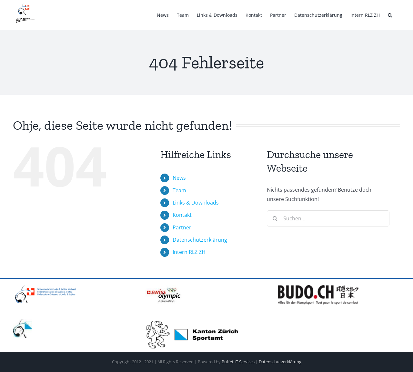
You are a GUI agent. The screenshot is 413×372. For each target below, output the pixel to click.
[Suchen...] (328, 218)
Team (179, 190)
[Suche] (275, 218)
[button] (390, 15)
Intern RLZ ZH (189, 252)
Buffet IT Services (238, 362)
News (179, 177)
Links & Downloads (196, 202)
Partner (182, 227)
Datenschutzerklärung (200, 239)
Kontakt (182, 214)
